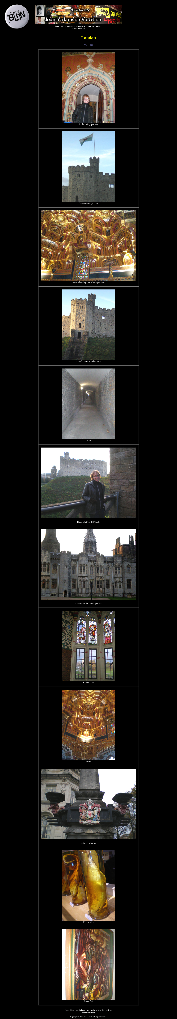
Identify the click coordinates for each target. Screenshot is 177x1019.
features (79, 26)
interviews (65, 26)
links (74, 28)
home (57, 26)
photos (72, 26)
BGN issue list (89, 26)
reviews (98, 26)
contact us (81, 28)
